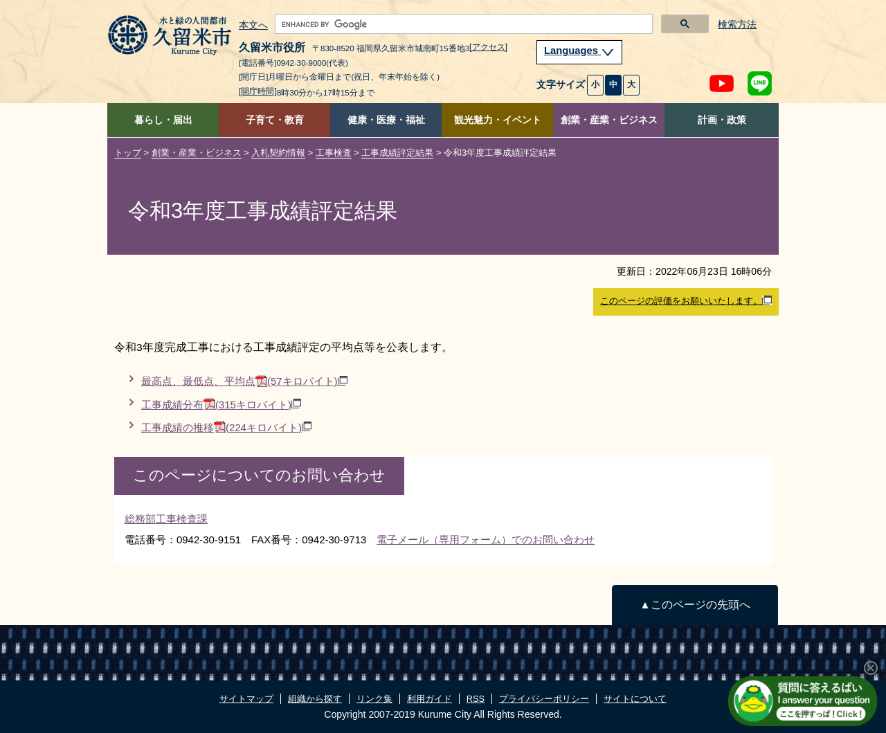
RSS (476, 699)
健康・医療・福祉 (386, 120)
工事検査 (334, 152)
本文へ (253, 25)
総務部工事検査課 (166, 519)
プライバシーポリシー (544, 699)
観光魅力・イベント (497, 120)
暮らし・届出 (163, 120)
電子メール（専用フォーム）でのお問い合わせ (486, 539)
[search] (462, 24)
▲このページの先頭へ (695, 604)
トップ (127, 152)
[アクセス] (488, 47)
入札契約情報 (278, 152)
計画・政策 (722, 120)
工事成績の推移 (226, 427)
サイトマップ (246, 699)
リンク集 (374, 699)
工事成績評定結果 (397, 152)
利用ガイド (429, 699)
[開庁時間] (258, 91)
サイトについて (635, 699)
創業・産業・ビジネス (609, 120)
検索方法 (737, 24)
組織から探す (315, 699)
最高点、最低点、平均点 (244, 381)
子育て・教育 (275, 120)
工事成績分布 (221, 404)
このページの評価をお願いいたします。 (686, 301)
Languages (579, 50)
